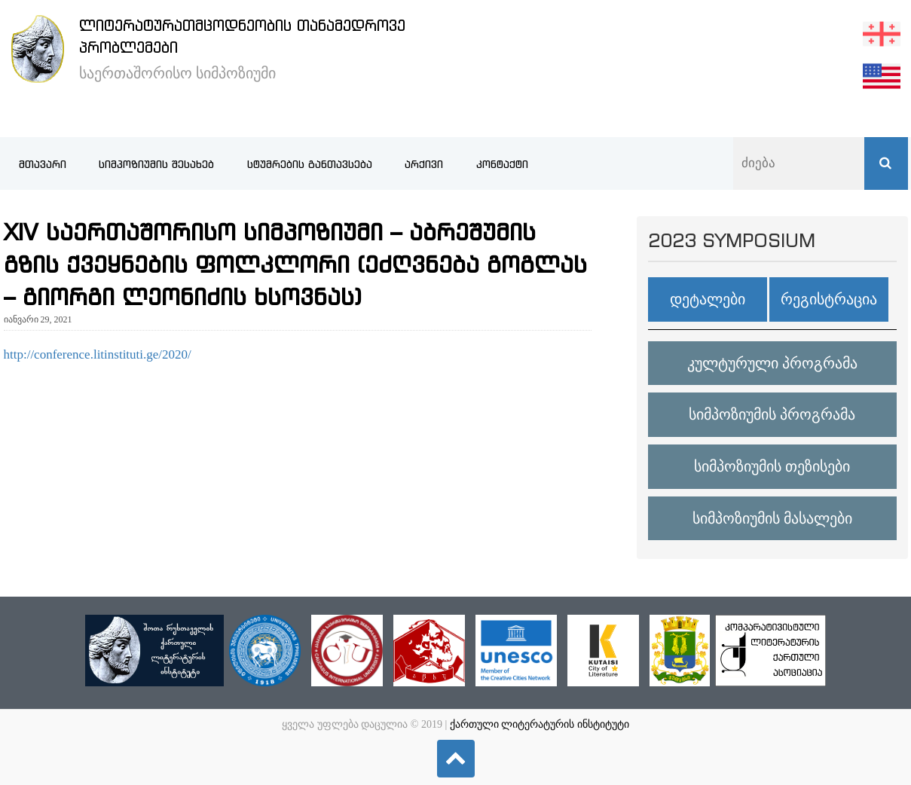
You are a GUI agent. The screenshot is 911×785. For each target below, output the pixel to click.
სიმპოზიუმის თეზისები (772, 466)
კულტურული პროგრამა (772, 363)
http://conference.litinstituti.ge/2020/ (97, 354)
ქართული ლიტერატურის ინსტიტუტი (539, 724)
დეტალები (707, 299)
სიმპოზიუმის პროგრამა (772, 414)
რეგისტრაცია (829, 299)
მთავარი (42, 164)
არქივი (424, 164)
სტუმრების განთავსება (309, 164)
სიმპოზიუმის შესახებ (156, 164)
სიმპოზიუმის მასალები (772, 518)
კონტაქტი (502, 164)
